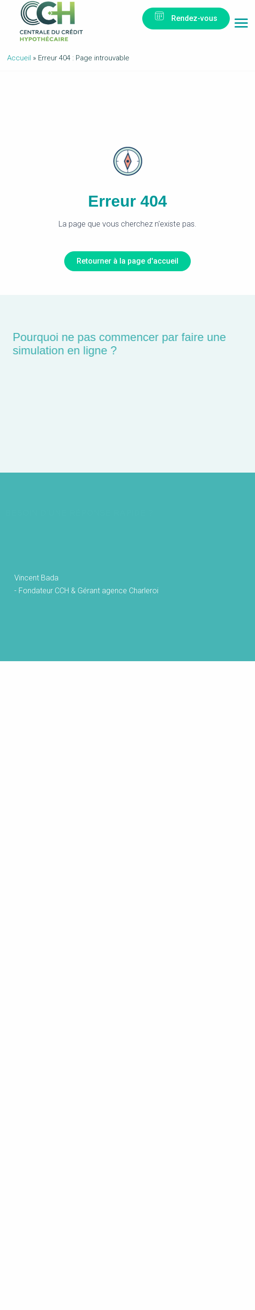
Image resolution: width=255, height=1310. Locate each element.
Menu (241, 25)
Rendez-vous (194, 18)
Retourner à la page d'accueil (127, 261)
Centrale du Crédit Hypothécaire (51, 21)
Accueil (19, 58)
